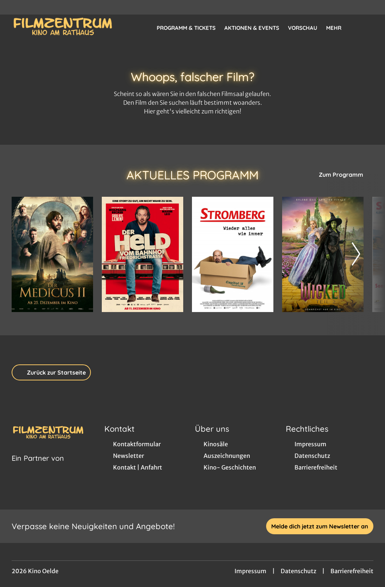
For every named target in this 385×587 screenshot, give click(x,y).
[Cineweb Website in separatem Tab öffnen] (38, 467)
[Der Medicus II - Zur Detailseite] (52, 254)
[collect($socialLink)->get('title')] (13, 7)
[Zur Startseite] (62, 27)
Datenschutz (298, 571)
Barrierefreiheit (351, 571)
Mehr (338, 28)
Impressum (250, 571)
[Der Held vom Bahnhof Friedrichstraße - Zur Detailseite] (142, 254)
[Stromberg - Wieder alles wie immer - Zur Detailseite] (232, 254)
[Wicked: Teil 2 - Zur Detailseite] (323, 254)
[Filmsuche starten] (366, 27)
